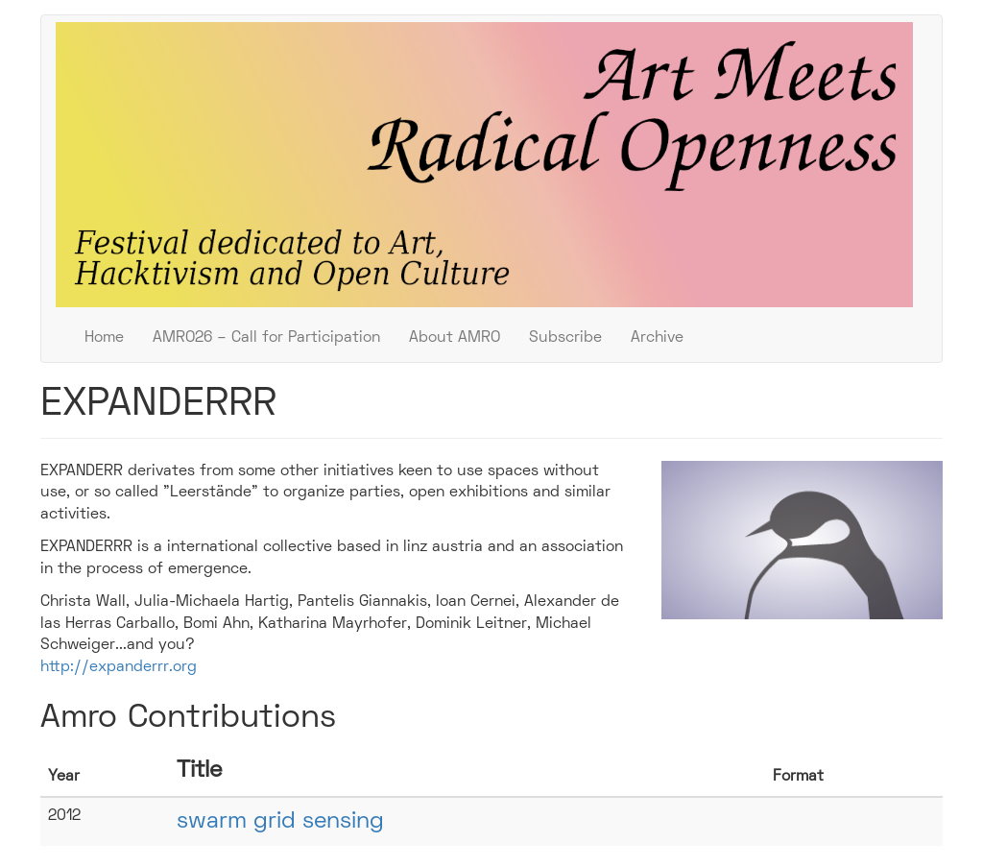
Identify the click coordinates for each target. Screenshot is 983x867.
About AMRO (454, 338)
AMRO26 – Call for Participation (266, 338)
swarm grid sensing (280, 821)
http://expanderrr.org (118, 667)
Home (104, 338)
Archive (657, 338)
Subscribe (565, 338)
